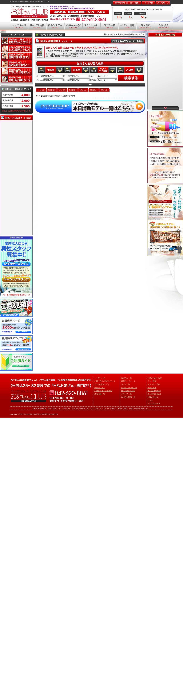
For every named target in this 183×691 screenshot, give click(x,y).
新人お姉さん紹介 (128, 391)
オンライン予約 (154, 384)
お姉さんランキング (129, 388)
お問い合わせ (153, 397)
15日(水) (51, 90)
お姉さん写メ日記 (155, 378)
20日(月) (104, 90)
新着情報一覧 (99, 394)
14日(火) (41, 90)
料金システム (99, 388)
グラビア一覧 (126, 394)
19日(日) (93, 90)
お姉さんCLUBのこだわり (104, 381)
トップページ (99, 378)
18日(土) (83, 90)
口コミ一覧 (125, 384)
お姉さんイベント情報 (103, 391)
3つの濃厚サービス (102, 384)
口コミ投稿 (152, 381)
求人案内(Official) (154, 394)
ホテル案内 (152, 388)
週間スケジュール (128, 381)
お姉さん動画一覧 (128, 397)
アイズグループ (154, 403)
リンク (150, 400)
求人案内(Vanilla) (154, 391)
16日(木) (62, 90)
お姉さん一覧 (126, 378)
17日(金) (72, 90)
